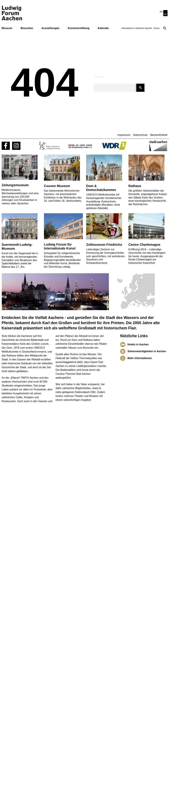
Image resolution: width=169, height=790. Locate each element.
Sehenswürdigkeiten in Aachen (146, 351)
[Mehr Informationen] (122, 358)
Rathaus (134, 186)
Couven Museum (57, 186)
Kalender (103, 28)
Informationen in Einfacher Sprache (136, 28)
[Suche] (140, 88)
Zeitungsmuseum (15, 185)
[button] (164, 28)
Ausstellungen (50, 28)
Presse (156, 28)
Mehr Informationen (139, 358)
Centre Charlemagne (144, 244)
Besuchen (27, 28)
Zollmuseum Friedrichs (104, 244)
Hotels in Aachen (138, 344)
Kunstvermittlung (78, 28)
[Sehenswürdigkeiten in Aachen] (122, 351)
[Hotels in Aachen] (122, 344)
